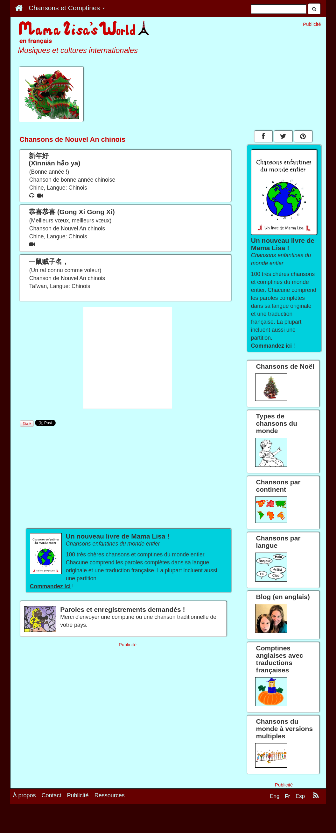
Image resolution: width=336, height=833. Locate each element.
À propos (24, 795)
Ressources (109, 795)
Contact (51, 795)
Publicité (78, 795)
